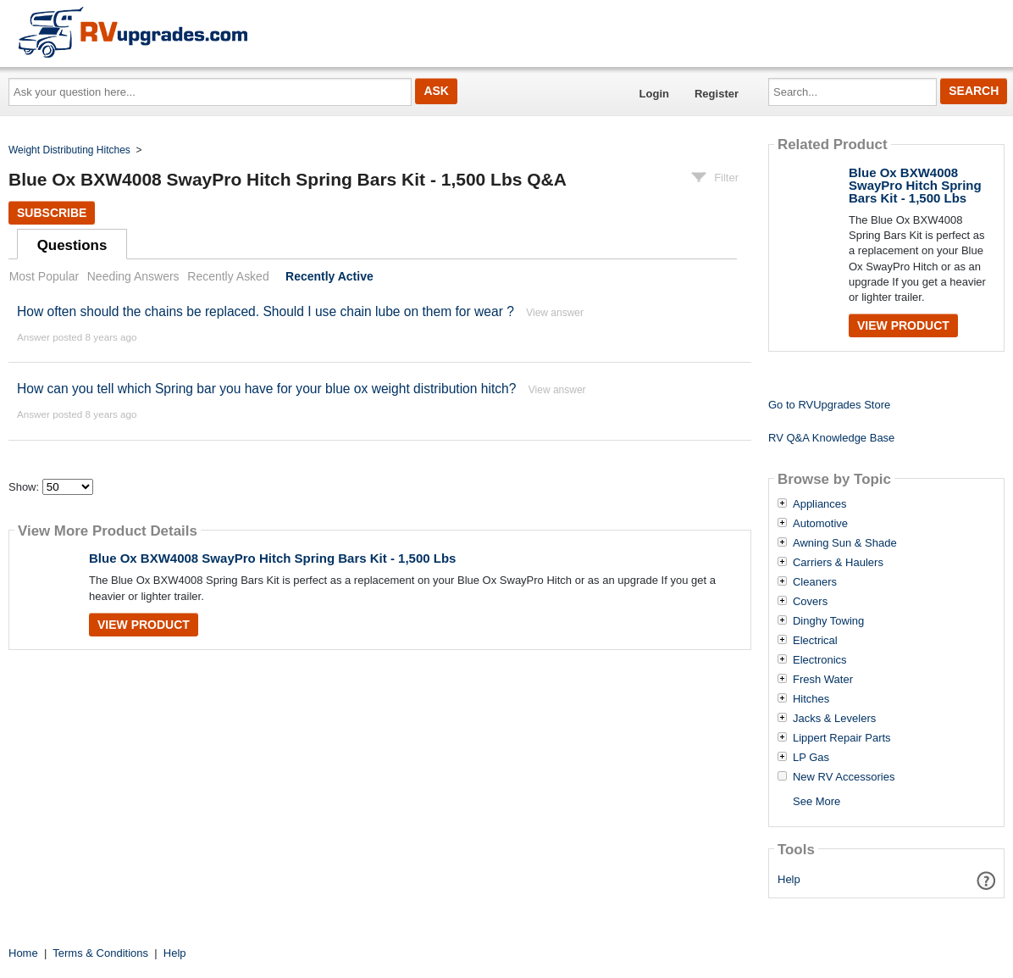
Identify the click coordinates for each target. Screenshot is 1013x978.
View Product (143, 624)
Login (654, 93)
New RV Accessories (843, 777)
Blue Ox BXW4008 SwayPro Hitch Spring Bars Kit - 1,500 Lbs (272, 558)
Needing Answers (133, 276)
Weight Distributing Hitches (69, 150)
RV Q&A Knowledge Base (831, 437)
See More (816, 801)
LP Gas (811, 758)
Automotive (820, 524)
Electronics (820, 660)
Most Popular (44, 276)
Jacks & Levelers (834, 719)
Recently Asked (227, 276)
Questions (72, 245)
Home (23, 953)
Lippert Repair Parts (842, 738)
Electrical (815, 641)
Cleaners (815, 582)
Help (789, 879)
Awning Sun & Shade (845, 543)
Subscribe (51, 212)
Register (717, 93)
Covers (810, 602)
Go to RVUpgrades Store (829, 404)
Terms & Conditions (100, 953)
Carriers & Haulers (838, 563)
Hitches (811, 699)
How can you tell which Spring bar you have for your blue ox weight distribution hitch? (266, 388)
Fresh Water (823, 680)
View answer (555, 313)
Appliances (820, 504)
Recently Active (329, 276)
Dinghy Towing (828, 621)
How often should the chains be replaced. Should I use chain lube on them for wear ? (265, 311)
